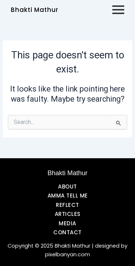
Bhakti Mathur (34, 9)
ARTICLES (68, 214)
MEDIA (67, 223)
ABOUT (67, 186)
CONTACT (67, 232)
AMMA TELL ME (68, 195)
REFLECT (67, 205)
